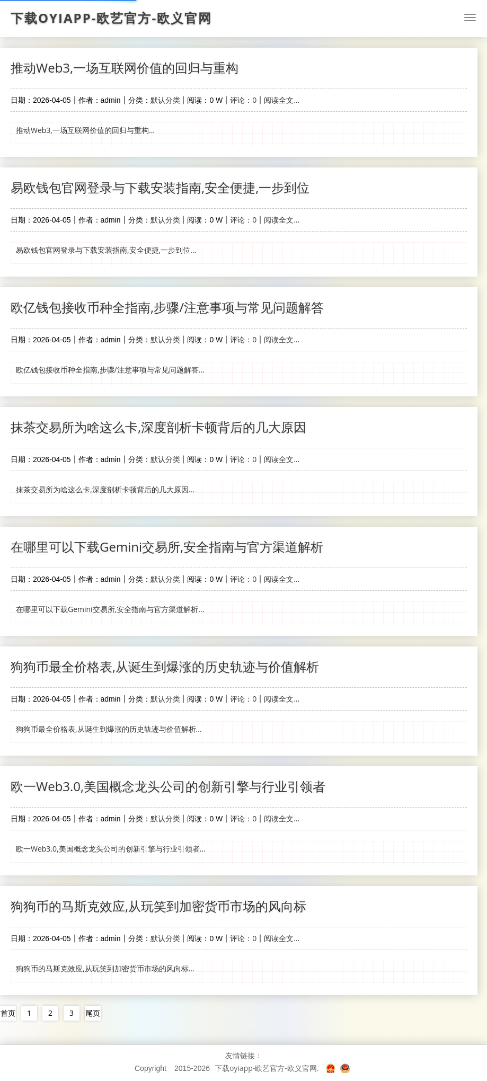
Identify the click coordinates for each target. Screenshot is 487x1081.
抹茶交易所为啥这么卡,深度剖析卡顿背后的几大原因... (105, 489)
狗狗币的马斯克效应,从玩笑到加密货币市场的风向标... (105, 968)
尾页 (92, 1013)
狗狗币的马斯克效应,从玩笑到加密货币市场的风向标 (158, 906)
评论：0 (243, 100)
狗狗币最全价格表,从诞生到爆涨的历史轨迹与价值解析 (165, 666)
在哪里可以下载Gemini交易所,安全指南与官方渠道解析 (167, 546)
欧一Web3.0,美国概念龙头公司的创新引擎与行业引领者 (168, 786)
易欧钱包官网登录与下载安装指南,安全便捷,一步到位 (160, 187)
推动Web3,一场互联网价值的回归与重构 (124, 67)
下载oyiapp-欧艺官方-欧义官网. (267, 1068)
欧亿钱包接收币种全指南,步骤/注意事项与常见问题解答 (167, 307)
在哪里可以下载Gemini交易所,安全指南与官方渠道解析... (110, 609)
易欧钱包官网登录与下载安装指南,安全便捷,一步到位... (106, 250)
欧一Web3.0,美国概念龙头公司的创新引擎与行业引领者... (111, 849)
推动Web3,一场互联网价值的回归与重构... (85, 130)
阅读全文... (281, 100)
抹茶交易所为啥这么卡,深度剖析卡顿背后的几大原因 (158, 427)
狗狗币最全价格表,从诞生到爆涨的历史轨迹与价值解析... (109, 729)
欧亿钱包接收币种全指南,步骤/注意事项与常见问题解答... (110, 370)
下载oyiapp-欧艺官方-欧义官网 (111, 18)
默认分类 (165, 100)
